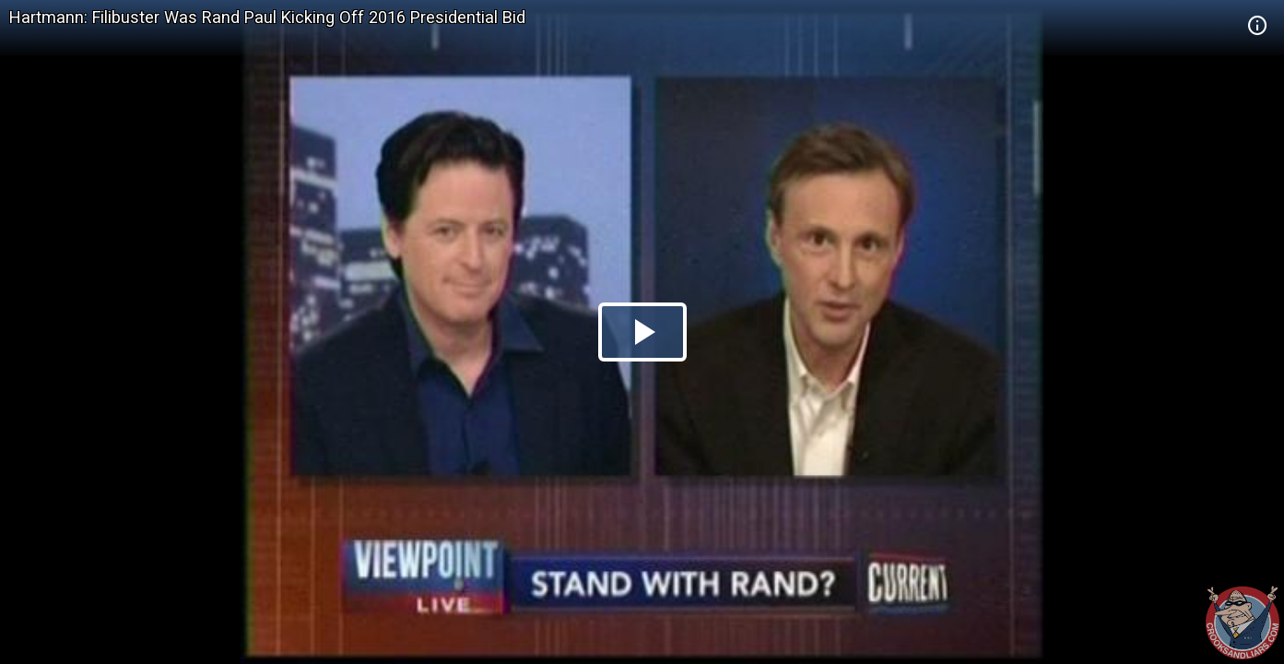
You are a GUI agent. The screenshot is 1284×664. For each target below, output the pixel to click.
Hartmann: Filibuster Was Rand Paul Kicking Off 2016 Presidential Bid (267, 17)
